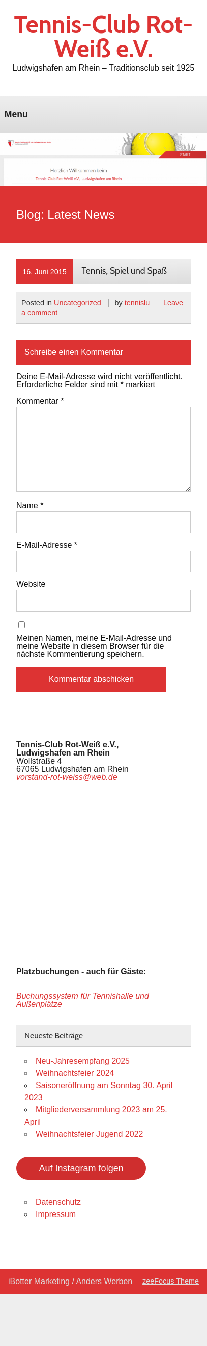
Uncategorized (77, 303)
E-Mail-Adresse (46, 545)
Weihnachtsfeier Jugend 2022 (89, 1134)
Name (29, 506)
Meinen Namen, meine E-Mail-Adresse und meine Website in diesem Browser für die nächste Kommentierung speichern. (94, 646)
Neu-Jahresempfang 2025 (83, 1061)
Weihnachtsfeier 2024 (75, 1073)
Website (31, 584)
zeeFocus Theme (170, 1281)
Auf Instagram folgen (81, 1168)
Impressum (56, 1214)
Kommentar (40, 401)
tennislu (137, 303)
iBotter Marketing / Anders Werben (70, 1281)
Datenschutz (58, 1202)
